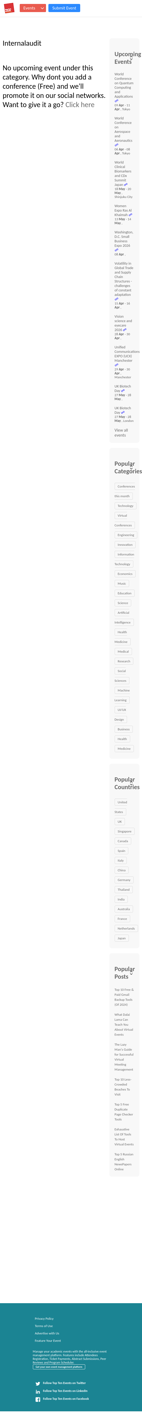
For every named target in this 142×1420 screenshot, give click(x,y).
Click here (80, 104)
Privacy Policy (44, 1319)
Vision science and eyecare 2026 (123, 323)
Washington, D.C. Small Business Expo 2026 (124, 239)
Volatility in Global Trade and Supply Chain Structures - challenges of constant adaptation (124, 279)
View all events (121, 433)
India (121, 899)
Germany (124, 880)
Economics (125, 574)
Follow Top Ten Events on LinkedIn (61, 1391)
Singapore (124, 831)
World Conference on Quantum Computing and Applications (124, 85)
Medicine (124, 749)
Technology (126, 506)
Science (123, 603)
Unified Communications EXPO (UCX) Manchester (127, 354)
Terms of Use (44, 1326)
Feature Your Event (48, 1341)
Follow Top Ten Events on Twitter (60, 1383)
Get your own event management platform (59, 1367)
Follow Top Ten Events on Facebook (62, 1399)
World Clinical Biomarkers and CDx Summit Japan (123, 173)
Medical (123, 651)
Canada (123, 841)
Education (124, 593)
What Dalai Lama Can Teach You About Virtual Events (124, 1024)
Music (122, 583)
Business (124, 729)
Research (124, 661)
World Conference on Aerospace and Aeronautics (124, 129)
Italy (121, 860)
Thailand (124, 890)
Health (122, 739)
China (122, 870)
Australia (124, 909)
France (122, 919)
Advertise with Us (47, 1333)
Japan (122, 938)
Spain (121, 851)
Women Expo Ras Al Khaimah (123, 210)
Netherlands (126, 928)
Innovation (125, 545)
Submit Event (64, 8)
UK (120, 822)
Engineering (126, 535)
